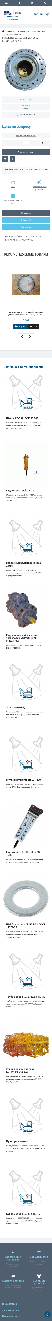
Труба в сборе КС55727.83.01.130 (25, 996)
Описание (26, 213)
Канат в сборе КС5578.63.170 (23, 1213)
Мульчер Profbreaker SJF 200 (23, 779)
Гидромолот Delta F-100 (20, 490)
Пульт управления (17, 1141)
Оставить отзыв (27, 114)
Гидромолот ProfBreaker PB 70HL (23, 853)
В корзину (20, 326)
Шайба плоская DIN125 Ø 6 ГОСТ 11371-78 (25, 926)
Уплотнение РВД (16, 707)
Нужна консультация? (26, 135)
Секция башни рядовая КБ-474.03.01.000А (20, 1070)
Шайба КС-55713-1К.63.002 (22, 418)
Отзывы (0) (26, 220)
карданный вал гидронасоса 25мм (23, 564)
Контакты (26, 227)
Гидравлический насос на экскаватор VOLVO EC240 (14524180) (21, 638)
